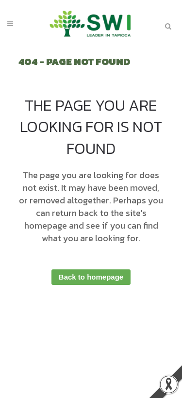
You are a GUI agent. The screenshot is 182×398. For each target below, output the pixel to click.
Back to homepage (91, 277)
